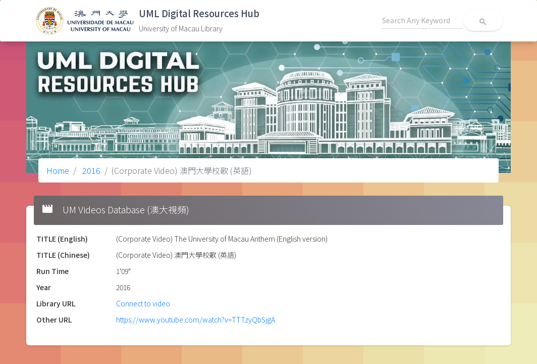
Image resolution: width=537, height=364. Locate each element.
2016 (90, 170)
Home (57, 170)
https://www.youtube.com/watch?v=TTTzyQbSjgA (195, 319)
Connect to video (143, 303)
